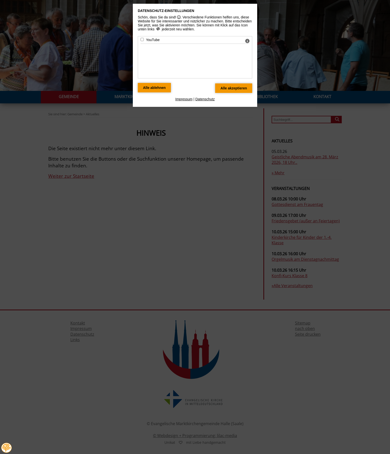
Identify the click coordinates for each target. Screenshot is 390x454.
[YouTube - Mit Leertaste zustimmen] (142, 39)
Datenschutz (205, 99)
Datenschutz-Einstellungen (166, 11)
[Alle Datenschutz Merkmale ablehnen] (154, 87)
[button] (6, 448)
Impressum (184, 99)
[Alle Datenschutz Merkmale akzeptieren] (233, 88)
